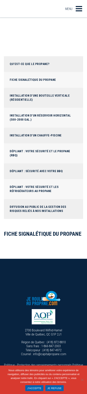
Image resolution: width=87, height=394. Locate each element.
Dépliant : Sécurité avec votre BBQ (36, 171)
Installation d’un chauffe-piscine (36, 135)
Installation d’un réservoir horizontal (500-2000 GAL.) (40, 117)
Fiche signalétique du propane (33, 80)
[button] (79, 8)
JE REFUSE (54, 388)
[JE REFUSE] (82, 380)
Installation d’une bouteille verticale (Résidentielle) (40, 97)
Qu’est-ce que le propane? (30, 64)
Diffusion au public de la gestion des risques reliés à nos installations (38, 209)
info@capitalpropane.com (49, 354)
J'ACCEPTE (34, 388)
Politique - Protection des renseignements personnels (38, 365)
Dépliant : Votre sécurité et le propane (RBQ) (40, 153)
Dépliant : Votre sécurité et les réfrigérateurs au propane (34, 189)
